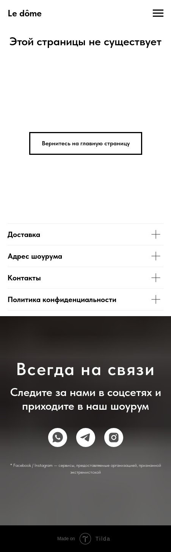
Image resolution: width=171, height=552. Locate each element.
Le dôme (25, 13)
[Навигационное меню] (158, 13)
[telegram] (85, 437)
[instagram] (113, 437)
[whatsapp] (57, 437)
